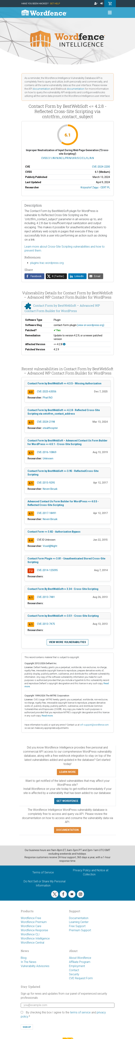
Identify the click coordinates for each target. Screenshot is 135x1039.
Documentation (78, 918)
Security (74, 974)
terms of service (80, 1012)
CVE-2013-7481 (46, 597)
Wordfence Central (32, 942)
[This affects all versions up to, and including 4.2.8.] (64, 344)
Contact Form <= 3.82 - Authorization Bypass (54, 531)
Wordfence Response (34, 930)
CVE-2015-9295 (46, 482)
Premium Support (80, 930)
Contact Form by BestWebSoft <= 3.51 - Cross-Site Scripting (63, 615)
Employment (77, 966)
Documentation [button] (67, 830)
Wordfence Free (31, 918)
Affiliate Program (79, 962)
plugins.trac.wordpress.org (47, 263)
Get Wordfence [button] (67, 801)
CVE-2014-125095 (47, 570)
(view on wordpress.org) (90, 325)
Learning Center (79, 922)
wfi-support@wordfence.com (94, 724)
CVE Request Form (81, 978)
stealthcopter (50, 428)
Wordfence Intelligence (35, 938)
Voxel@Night (50, 546)
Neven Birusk (50, 488)
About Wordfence (80, 958)
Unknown (48, 458)
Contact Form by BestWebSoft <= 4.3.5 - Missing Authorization (64, 383)
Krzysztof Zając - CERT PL (95, 187)
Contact (74, 970)
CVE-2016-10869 (46, 452)
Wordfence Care (31, 926)
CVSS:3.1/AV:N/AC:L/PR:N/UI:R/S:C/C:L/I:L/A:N (67, 158)
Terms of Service (43, 872)
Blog (23, 958)
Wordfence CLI (30, 934)
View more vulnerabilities (67, 642)
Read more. (47, 715)
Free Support (77, 926)
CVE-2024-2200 (101, 166)
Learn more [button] (67, 772)
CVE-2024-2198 (46, 421)
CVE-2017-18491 (46, 513)
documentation (41, 88)
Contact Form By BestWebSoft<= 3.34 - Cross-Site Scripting (63, 589)
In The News (28, 962)
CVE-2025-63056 (46, 391)
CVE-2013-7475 (46, 623)
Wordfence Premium (34, 922)
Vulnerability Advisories (35, 966)
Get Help (55, 3)
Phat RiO (48, 397)
